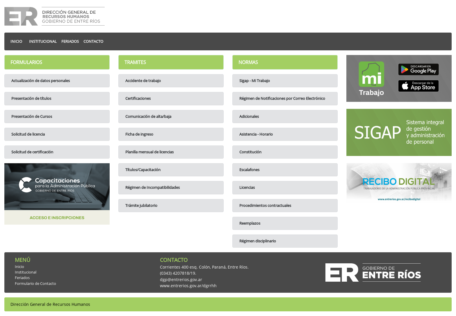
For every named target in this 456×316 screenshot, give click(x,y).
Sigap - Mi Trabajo (254, 80)
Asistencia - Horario (255, 134)
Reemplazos (249, 223)
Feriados (22, 277)
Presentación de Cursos (31, 116)
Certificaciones (137, 98)
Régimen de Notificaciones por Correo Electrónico (281, 98)
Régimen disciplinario (257, 241)
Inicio (19, 266)
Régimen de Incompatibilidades (152, 187)
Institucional (25, 272)
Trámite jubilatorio (140, 205)
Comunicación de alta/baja (147, 116)
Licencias (246, 187)
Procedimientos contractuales (264, 205)
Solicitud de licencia (27, 134)
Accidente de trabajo (142, 80)
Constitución (249, 152)
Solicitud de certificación (31, 152)
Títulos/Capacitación (142, 169)
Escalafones (248, 169)
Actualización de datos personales (40, 80)
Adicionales (248, 116)
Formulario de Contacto (35, 283)
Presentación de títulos (30, 98)
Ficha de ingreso (138, 134)
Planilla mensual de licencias (149, 152)
